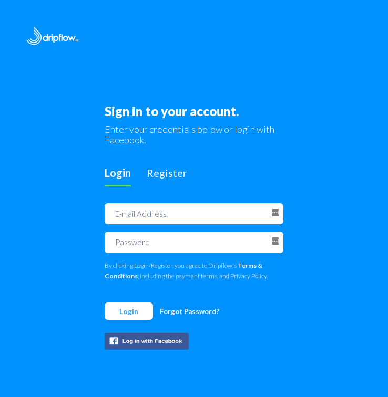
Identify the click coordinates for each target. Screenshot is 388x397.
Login (128, 311)
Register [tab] (167, 172)
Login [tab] (118, 172)
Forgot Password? (189, 311)
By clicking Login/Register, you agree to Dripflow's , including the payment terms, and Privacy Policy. (186, 271)
